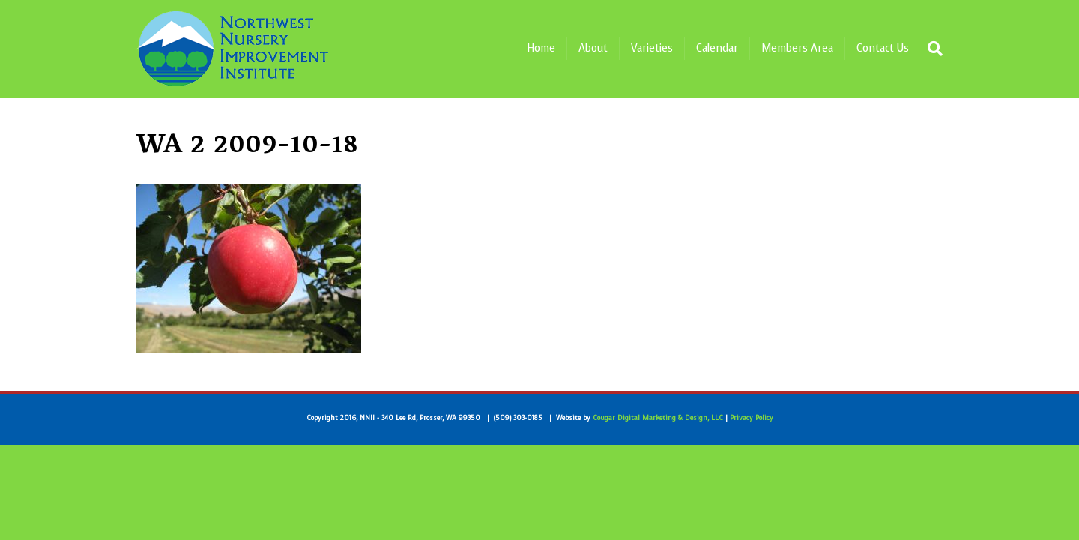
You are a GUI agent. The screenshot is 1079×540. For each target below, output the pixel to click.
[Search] (931, 49)
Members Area (797, 48)
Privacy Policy (751, 417)
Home (541, 48)
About (593, 48)
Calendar (717, 48)
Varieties (652, 48)
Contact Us (882, 48)
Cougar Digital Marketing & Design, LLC (658, 417)
